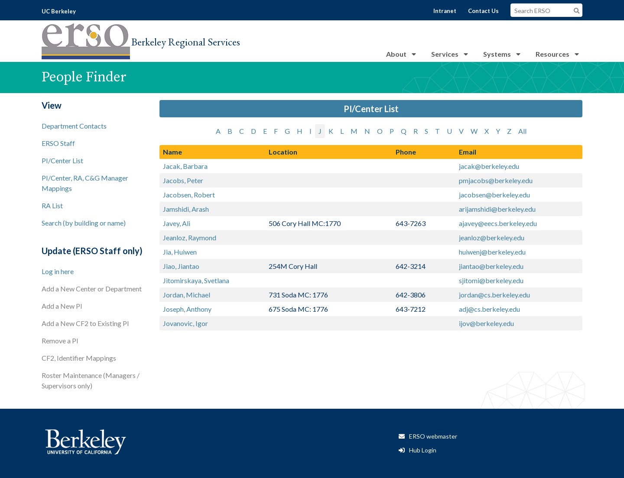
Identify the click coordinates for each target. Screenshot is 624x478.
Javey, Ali (176, 223)
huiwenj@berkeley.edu (492, 252)
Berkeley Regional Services (185, 41)
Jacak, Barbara (185, 166)
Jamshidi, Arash (186, 209)
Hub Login (422, 450)
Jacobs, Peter (183, 180)
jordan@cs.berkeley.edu (494, 295)
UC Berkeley (59, 11)
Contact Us (483, 10)
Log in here (58, 271)
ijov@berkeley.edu (486, 323)
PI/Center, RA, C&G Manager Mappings (85, 183)
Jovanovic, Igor (185, 323)
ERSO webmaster (433, 436)
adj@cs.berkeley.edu (489, 309)
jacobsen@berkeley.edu (494, 195)
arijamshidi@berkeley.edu (497, 209)
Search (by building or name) (84, 223)
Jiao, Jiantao (181, 266)
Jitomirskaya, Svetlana (196, 280)
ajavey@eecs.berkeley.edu (498, 223)
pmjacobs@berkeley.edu (496, 180)
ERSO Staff (58, 143)
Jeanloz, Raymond (189, 237)
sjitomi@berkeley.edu (491, 280)
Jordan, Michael (186, 295)
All (522, 131)
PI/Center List (62, 160)
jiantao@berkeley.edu (491, 266)
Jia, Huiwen (180, 252)
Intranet (444, 10)
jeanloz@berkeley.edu (491, 237)
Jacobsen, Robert (189, 195)
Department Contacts (74, 126)
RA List (52, 205)
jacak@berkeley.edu (489, 166)
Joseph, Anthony (187, 309)
